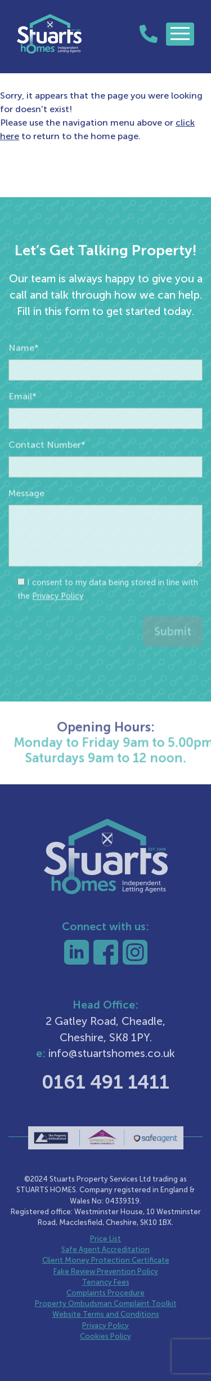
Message (26, 510)
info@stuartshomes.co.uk (111, 1053)
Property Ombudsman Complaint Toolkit (106, 1303)
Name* (23, 365)
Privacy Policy (57, 614)
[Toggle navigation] (180, 34)
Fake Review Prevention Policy (105, 1271)
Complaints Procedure (105, 1293)
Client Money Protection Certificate (105, 1260)
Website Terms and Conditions (105, 1314)
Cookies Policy (105, 1336)
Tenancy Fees (105, 1282)
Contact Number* (47, 462)
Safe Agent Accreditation (105, 1249)
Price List (105, 1239)
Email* (22, 413)
